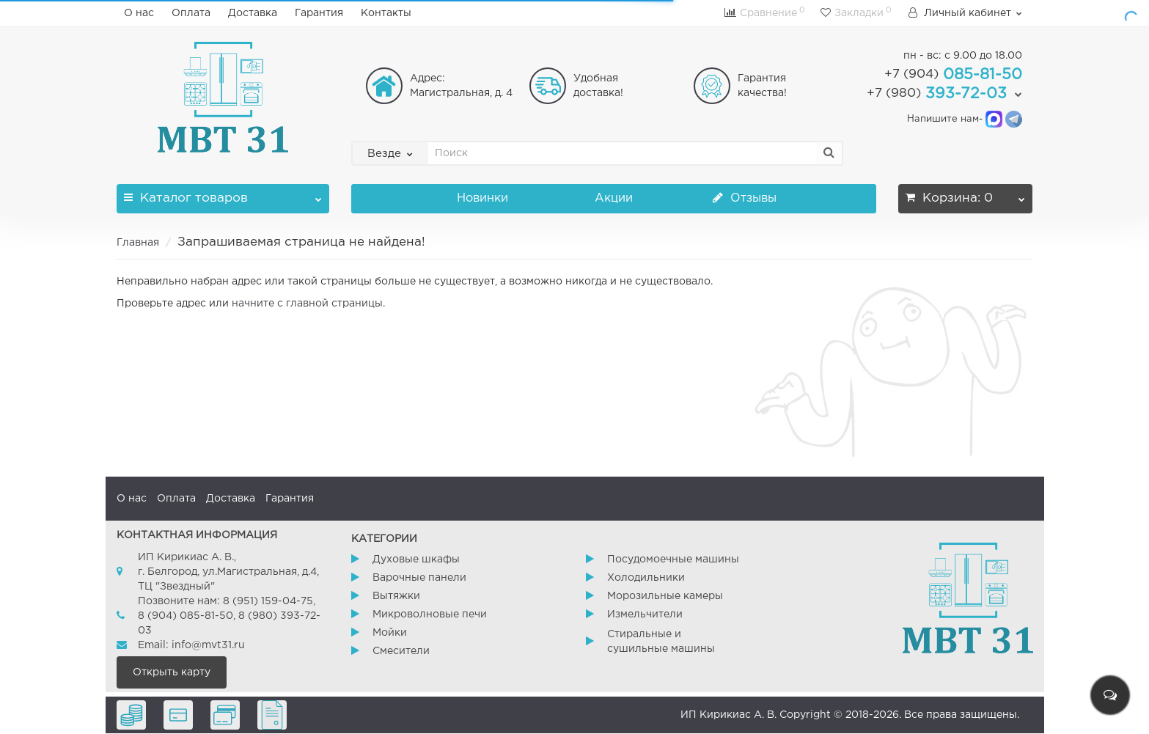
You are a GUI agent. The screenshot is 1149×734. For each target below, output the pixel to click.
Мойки (389, 632)
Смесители (401, 651)
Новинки (482, 198)
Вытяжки (396, 596)
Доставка (252, 13)
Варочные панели (419, 577)
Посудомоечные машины (673, 559)
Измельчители (645, 614)
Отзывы (745, 198)
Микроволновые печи (429, 614)
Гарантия (319, 13)
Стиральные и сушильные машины (661, 641)
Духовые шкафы (416, 559)
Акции (614, 198)
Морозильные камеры (665, 596)
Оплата (191, 13)
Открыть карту (171, 672)
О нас (139, 13)
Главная (138, 242)
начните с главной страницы (307, 303)
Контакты (386, 13)
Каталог (223, 194)
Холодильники (646, 577)
